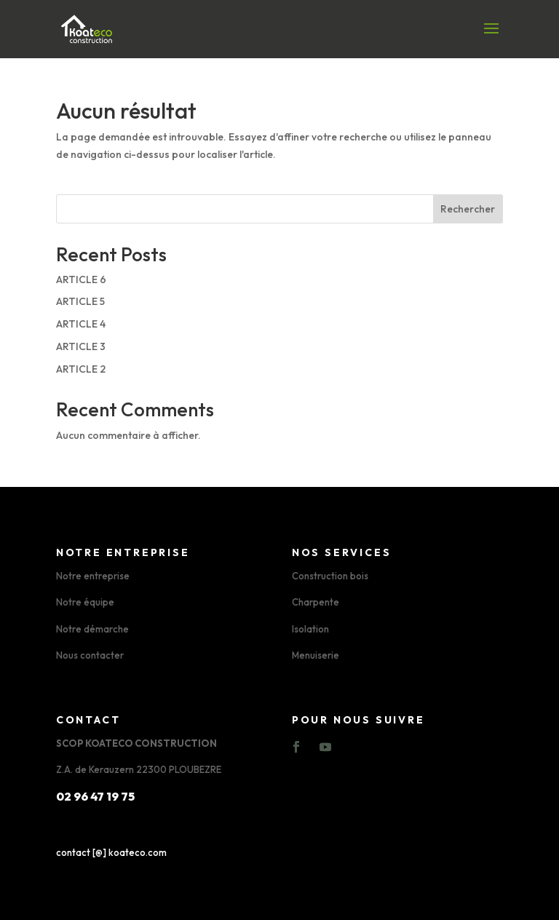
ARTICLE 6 (81, 279)
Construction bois (330, 576)
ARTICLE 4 (81, 323)
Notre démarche (92, 629)
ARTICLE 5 (80, 301)
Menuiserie (315, 655)
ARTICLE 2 (81, 369)
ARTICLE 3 (81, 346)
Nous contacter (90, 655)
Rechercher (467, 208)
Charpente (315, 602)
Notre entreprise (93, 576)
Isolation (310, 629)
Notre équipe (85, 602)
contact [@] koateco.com (111, 852)
